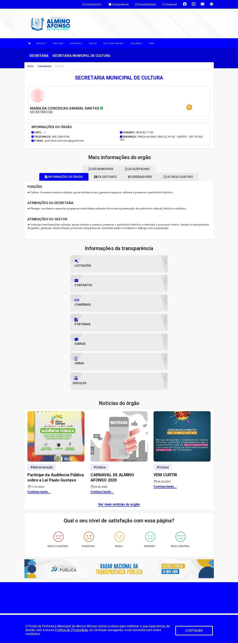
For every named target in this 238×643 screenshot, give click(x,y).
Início (30, 66)
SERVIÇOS (93, 43)
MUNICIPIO (41, 43)
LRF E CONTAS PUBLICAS (113, 43)
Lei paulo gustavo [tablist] (178, 176)
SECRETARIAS (76, 43)
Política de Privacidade (71, 630)
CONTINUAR (194, 631)
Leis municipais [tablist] (101, 169)
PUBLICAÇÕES (136, 43)
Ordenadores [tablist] (140, 176)
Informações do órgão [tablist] (64, 176)
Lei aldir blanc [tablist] (137, 169)
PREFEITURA (58, 43)
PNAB (152, 43)
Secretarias (44, 66)
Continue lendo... (39, 433)
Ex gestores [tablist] (105, 176)
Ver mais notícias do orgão (119, 446)
